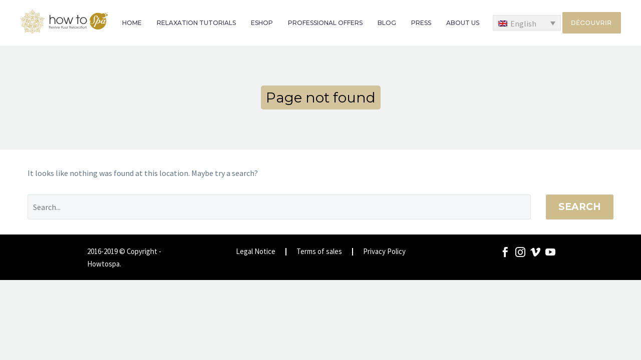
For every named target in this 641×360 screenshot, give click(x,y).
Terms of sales (319, 252)
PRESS (421, 22)
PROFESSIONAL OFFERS (325, 22)
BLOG (387, 22)
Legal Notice (255, 252)
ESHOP (262, 22)
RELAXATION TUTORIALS (196, 22)
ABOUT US (462, 22)
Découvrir (591, 22)
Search (579, 206)
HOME (132, 22)
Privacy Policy (384, 252)
